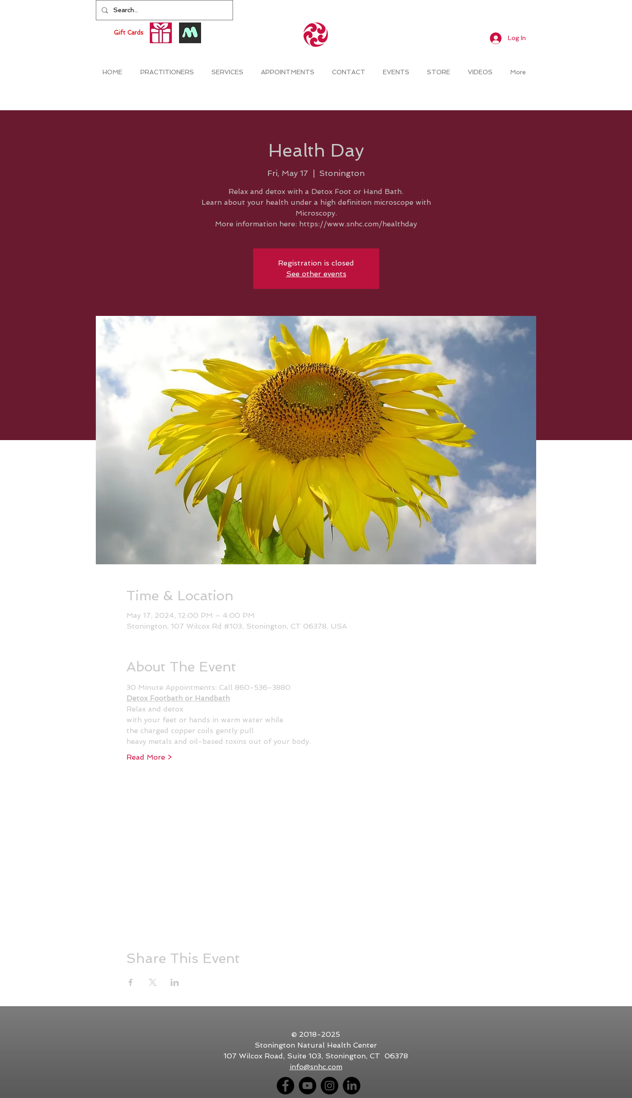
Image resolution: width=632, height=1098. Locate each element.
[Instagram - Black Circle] (329, 1085)
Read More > (149, 757)
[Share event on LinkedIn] (174, 982)
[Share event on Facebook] (130, 982)
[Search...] (163, 10)
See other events (316, 274)
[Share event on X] (152, 982)
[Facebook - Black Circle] (285, 1085)
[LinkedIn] (351, 1085)
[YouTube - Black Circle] (307, 1085)
